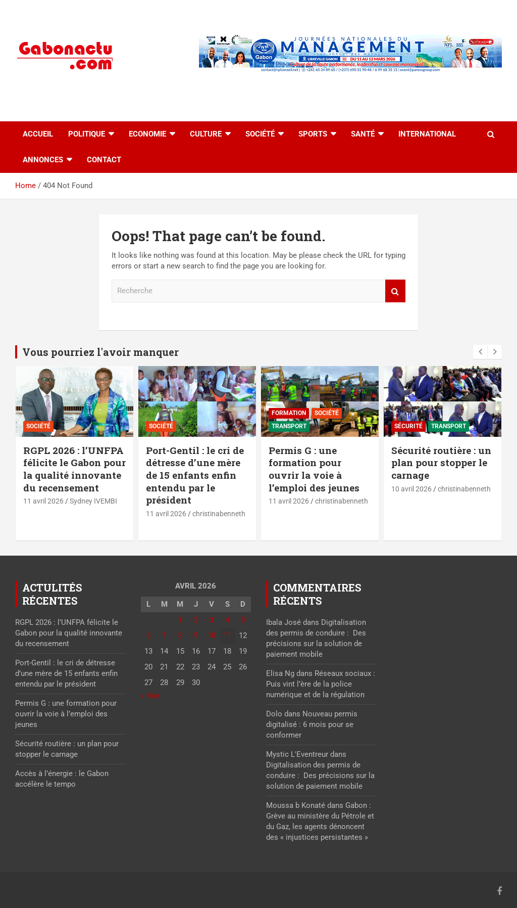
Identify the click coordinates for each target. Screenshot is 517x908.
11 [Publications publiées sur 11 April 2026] (227, 635)
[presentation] (480, 352)
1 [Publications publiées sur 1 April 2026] (180, 619)
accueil (38, 134)
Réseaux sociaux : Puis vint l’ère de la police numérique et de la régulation (320, 684)
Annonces (43, 159)
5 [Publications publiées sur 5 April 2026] (243, 619)
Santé (363, 134)
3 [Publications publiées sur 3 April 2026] (212, 619)
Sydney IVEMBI (93, 501)
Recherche (395, 291)
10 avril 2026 (411, 489)
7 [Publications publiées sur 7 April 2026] (164, 635)
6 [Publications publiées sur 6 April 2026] (148, 635)
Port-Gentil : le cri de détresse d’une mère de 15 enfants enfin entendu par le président (195, 475)
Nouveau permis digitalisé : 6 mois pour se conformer (311, 724)
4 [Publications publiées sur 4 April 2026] (227, 619)
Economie (147, 134)
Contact (104, 159)
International (427, 134)
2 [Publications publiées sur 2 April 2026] (196, 619)
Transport (289, 426)
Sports (312, 134)
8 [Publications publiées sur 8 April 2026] (180, 635)
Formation (289, 413)
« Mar (150, 695)
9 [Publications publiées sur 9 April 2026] (196, 635)
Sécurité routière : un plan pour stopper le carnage (441, 462)
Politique (86, 134)
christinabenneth (218, 514)
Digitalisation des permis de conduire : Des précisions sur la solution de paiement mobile (320, 775)
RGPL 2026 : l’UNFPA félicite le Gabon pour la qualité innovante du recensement (74, 469)
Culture (206, 134)
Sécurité (408, 426)
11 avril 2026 (43, 501)
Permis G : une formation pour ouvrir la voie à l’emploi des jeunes (314, 469)
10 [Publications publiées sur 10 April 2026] (212, 635)
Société (260, 134)
